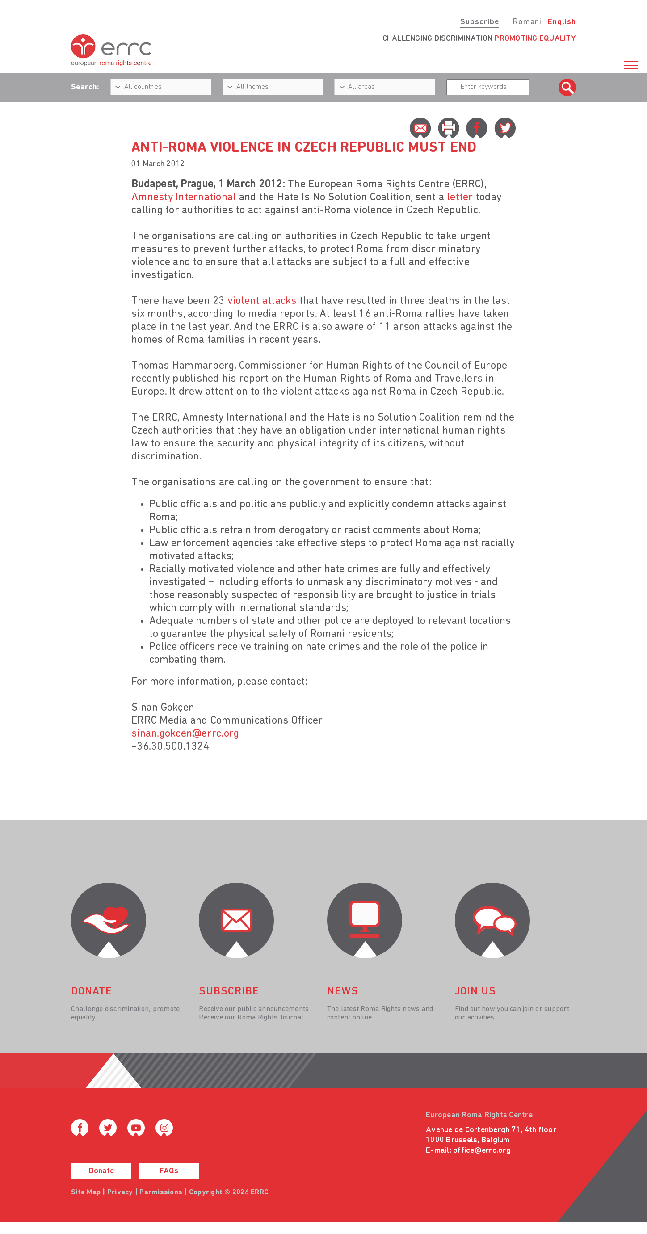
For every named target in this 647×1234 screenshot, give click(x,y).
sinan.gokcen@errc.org (185, 734)
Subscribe (479, 22)
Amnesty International (183, 197)
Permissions (160, 1192)
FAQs (169, 1171)
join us (475, 991)
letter (460, 197)
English (562, 22)
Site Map (86, 1192)
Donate (101, 1171)
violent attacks (262, 301)
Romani (527, 22)
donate (91, 991)
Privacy (120, 1192)
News (342, 991)
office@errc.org (482, 1150)
